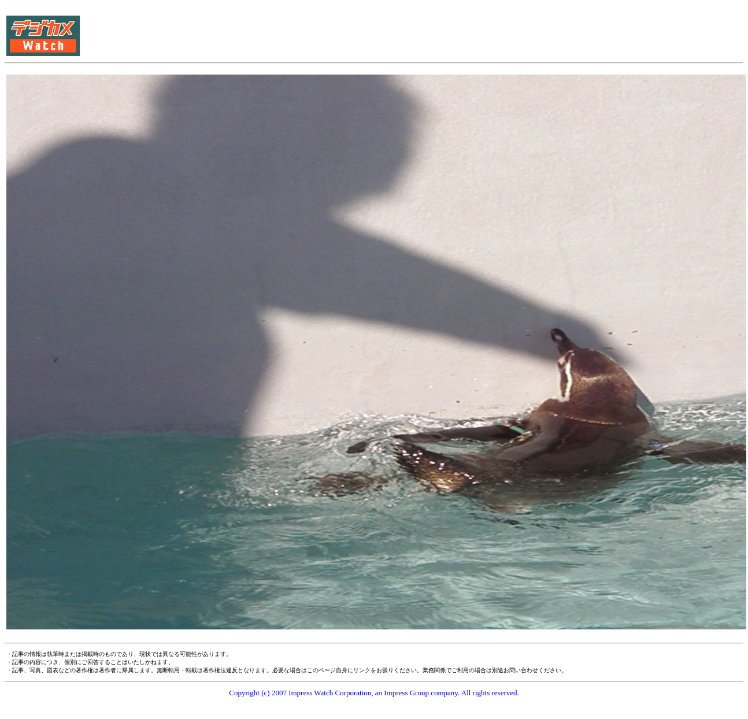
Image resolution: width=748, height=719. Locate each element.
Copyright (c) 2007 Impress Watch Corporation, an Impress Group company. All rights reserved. (374, 692)
